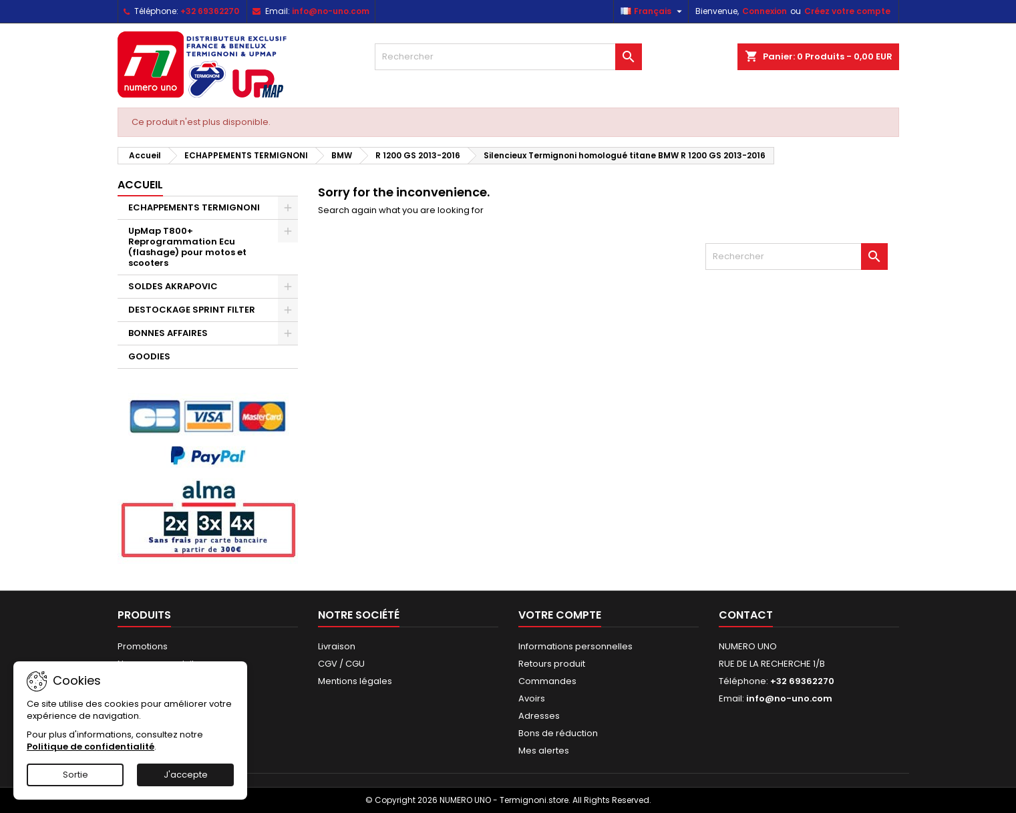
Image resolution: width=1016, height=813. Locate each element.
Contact (746, 615)
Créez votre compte (847, 11)
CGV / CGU (341, 663)
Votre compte (559, 615)
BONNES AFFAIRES (168, 333)
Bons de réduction (558, 733)
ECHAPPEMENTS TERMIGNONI (194, 207)
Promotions (143, 646)
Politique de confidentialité (90, 746)
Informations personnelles (575, 646)
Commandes (547, 681)
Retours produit (551, 663)
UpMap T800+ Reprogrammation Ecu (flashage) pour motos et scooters (187, 246)
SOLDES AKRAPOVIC (173, 286)
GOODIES (149, 356)
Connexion (764, 11)
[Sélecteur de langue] (653, 11)
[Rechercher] (508, 56)
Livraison (336, 646)
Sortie (75, 774)
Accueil (140, 184)
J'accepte (186, 774)
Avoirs (531, 698)
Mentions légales (355, 681)
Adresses (539, 715)
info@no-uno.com (330, 11)
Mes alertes (543, 750)
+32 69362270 (209, 11)
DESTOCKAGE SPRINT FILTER (191, 309)
